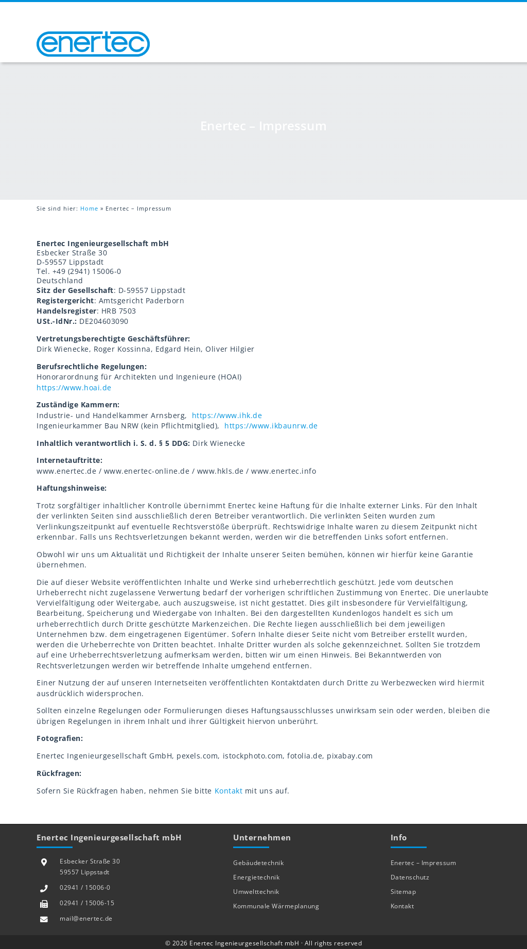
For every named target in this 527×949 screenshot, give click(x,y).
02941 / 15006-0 (85, 887)
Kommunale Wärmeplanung (276, 906)
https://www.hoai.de (74, 387)
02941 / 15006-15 (87, 903)
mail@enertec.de (86, 918)
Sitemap (403, 891)
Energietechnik (256, 877)
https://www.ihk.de (225, 415)
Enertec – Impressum (423, 862)
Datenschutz (410, 877)
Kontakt (229, 791)
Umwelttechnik (256, 891)
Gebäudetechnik (258, 862)
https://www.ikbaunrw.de (271, 425)
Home (89, 208)
